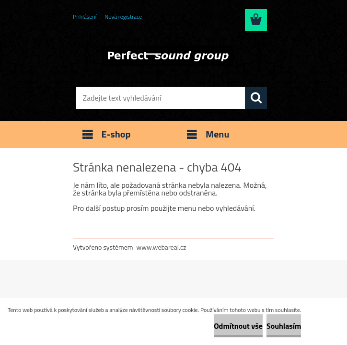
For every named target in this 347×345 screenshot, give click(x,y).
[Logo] (167, 56)
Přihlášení (84, 16)
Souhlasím (283, 326)
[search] (256, 98)
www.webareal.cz (161, 247)
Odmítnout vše (238, 326)
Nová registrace (123, 16)
